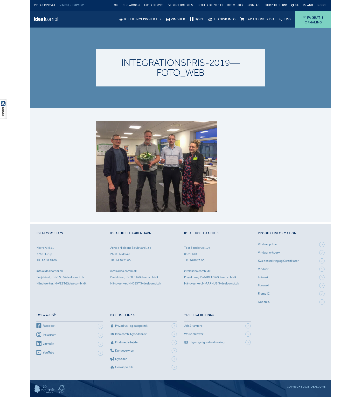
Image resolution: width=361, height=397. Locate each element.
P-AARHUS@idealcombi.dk (218, 277)
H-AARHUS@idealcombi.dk (220, 283)
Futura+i (263, 285)
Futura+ (263, 277)
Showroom (131, 5)
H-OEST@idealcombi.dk (144, 283)
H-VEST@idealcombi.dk (70, 283)
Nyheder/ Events (211, 5)
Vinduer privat (44, 5)
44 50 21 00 (123, 260)
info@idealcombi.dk (49, 271)
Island (308, 5)
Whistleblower (193, 334)
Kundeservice (154, 5)
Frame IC (264, 293)
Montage (254, 5)
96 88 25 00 (49, 260)
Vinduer (263, 269)
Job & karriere (193, 325)
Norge (322, 5)
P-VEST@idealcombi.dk (68, 277)
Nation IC (264, 302)
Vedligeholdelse (181, 5)
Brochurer (235, 5)
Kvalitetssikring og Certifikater (278, 260)
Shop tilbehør (276, 5)
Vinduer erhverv (72, 5)
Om (116, 5)
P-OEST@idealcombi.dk (142, 277)
